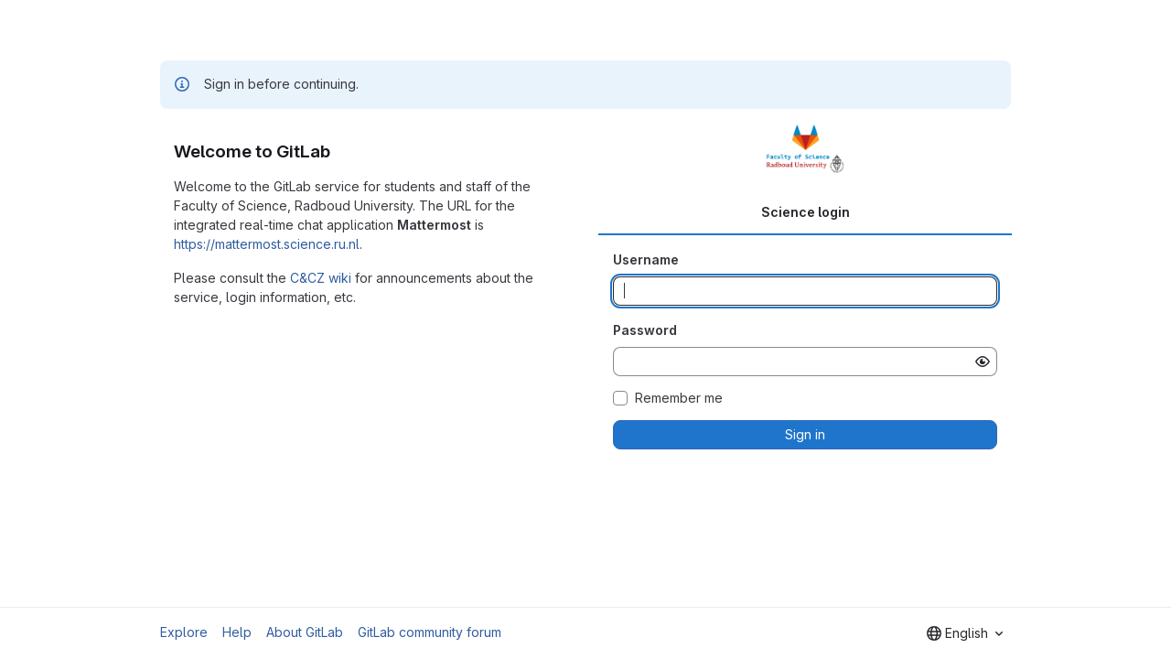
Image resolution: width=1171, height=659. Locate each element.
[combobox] (965, 633)
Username (646, 259)
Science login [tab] (805, 212)
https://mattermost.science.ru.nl (267, 244)
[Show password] (982, 361)
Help (237, 632)
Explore (184, 632)
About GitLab (304, 632)
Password (645, 330)
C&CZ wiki (320, 278)
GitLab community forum (429, 632)
